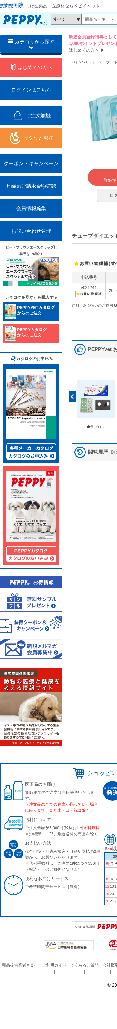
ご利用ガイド (54, 965)
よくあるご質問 (84, 965)
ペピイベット (84, 62)
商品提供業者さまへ (20, 965)
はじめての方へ (84, 49)
